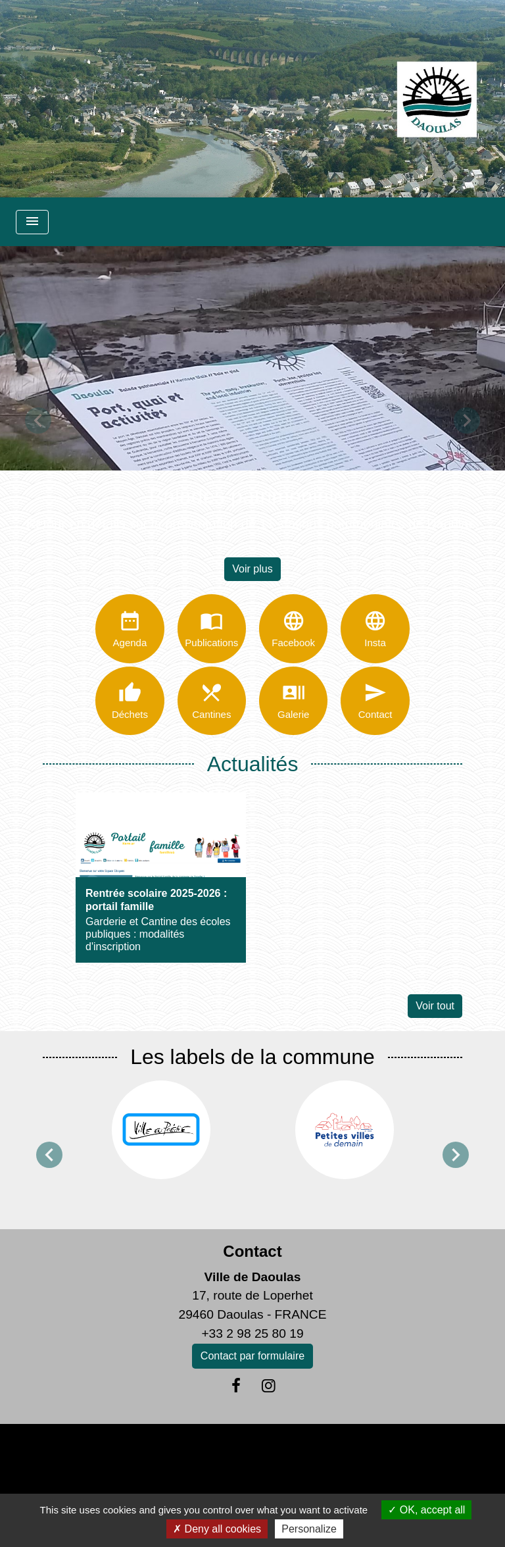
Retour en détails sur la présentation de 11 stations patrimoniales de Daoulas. (252, 524)
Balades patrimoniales (252, 496)
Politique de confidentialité (220, 1451)
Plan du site (424, 1451)
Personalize (309, 1528)
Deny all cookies (217, 1528)
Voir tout (435, 1007)
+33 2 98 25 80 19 (252, 1334)
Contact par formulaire (252, 1356)
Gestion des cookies (253, 1480)
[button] (38, 420)
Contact (252, 1252)
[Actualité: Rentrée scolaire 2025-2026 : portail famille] (161, 879)
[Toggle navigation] (32, 222)
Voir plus (252, 568)
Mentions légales (86, 1451)
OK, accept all (426, 1509)
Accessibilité (343, 1451)
